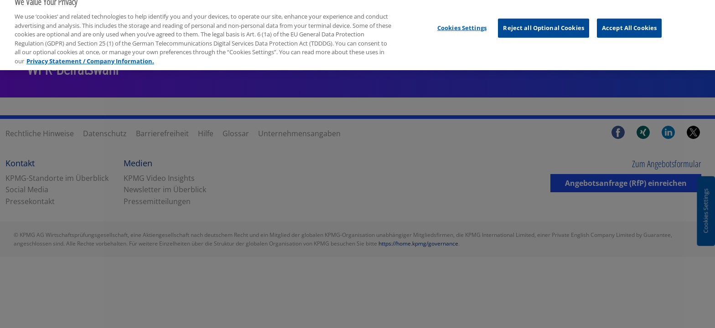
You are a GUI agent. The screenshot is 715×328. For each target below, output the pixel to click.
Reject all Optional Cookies (543, 10)
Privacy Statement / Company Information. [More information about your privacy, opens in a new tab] (90, 43)
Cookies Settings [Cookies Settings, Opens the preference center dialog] (462, 10)
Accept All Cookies (629, 10)
